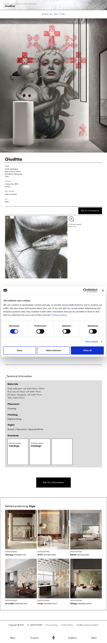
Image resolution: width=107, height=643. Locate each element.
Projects (35, 638)
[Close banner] (103, 290)
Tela (7, 176)
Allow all (87, 350)
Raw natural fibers (13, 171)
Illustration (22, 429)
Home (4, 3)
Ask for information (90, 210)
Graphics (72, 638)
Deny (19, 350)
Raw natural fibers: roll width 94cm (24, 391)
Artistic (11, 429)
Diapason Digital (91, 625)
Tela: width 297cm (16, 398)
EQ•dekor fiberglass (13, 174)
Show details (91, 341)
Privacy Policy (52, 625)
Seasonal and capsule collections (15, 3)
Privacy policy (59, 315)
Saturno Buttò (11, 194)
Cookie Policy (67, 625)
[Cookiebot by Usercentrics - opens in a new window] (85, 290)
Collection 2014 (27, 3)
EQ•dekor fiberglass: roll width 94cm (25, 394)
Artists (7, 186)
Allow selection (53, 350)
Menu (13, 638)
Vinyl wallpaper (11, 169)
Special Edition (36, 429)
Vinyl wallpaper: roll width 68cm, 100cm (26, 388)
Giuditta (35, 3)
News (94, 638)
